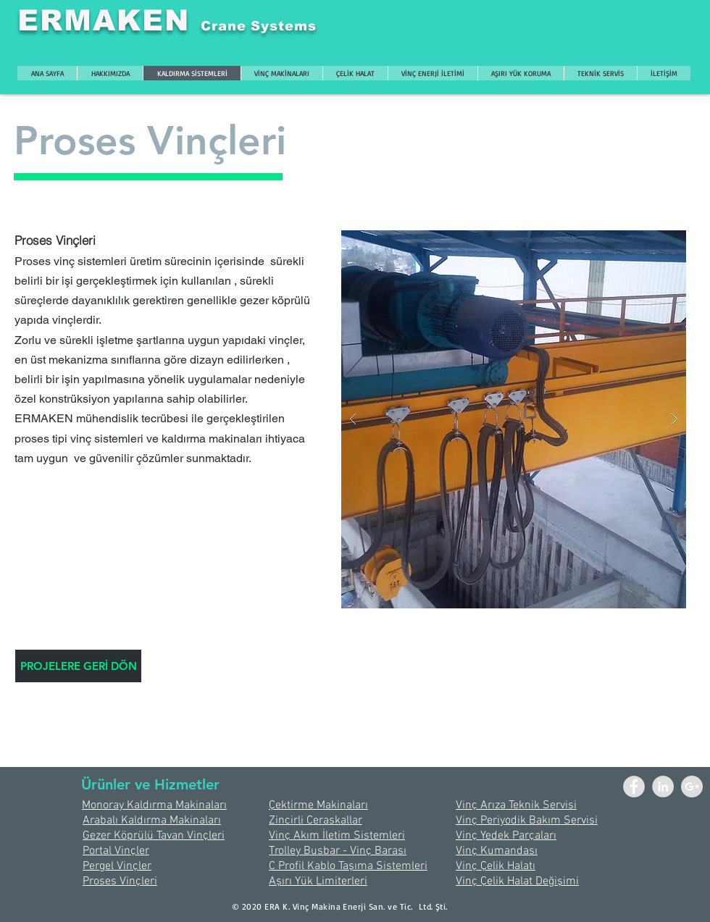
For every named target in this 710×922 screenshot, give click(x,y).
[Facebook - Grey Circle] (634, 786)
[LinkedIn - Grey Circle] (663, 786)
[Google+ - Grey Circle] (692, 786)
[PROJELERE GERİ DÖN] (78, 666)
